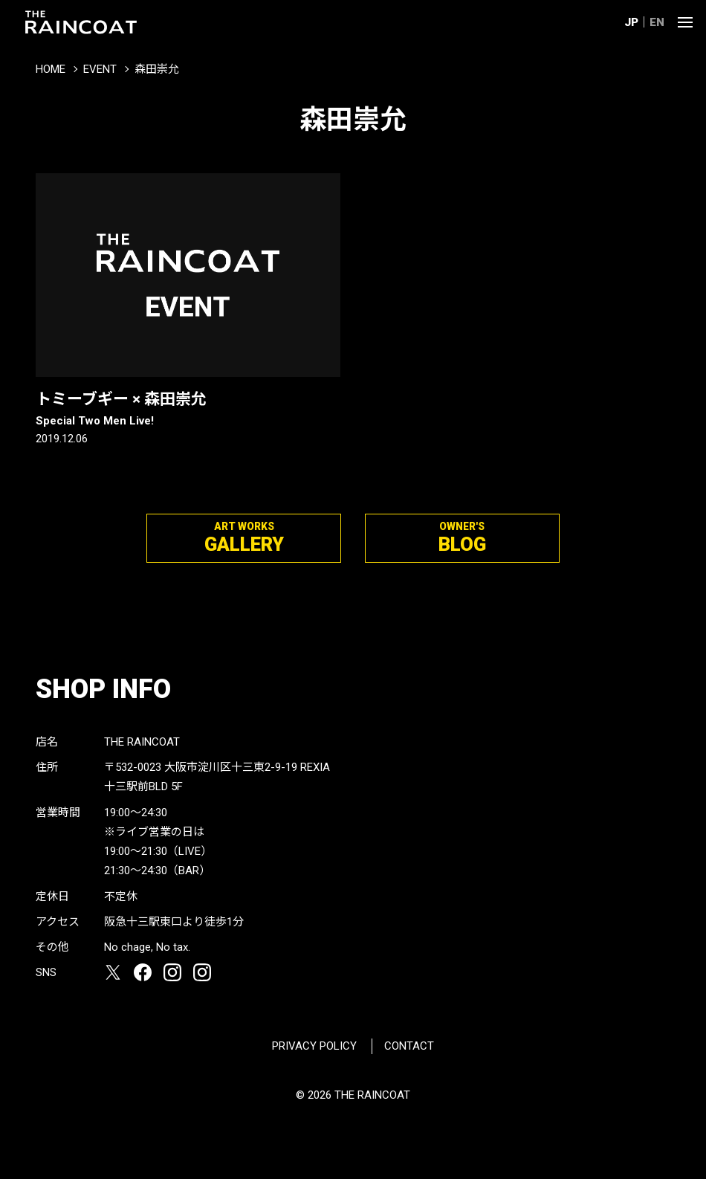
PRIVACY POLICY (314, 1046)
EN (657, 22)
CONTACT (409, 1046)
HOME (50, 69)
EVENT (100, 69)
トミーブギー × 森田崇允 (188, 409)
